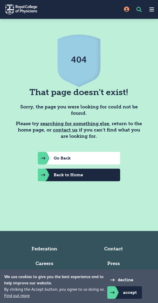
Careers (44, 263)
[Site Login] (126, 9)
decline (120, 280)
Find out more (17, 295)
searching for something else (74, 123)
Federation (44, 249)
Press (113, 263)
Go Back (54, 158)
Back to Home (60, 175)
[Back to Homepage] (39, 9)
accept (122, 292)
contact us (65, 130)
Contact (113, 249)
